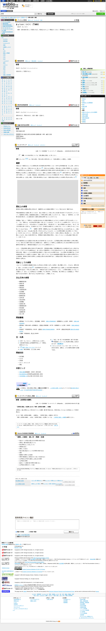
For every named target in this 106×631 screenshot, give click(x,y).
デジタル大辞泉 (22, 20)
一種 (24, 442)
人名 (4, 70)
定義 (84, 200)
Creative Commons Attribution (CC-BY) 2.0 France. (33, 569)
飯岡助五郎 (22, 295)
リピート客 (33, 480)
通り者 (84, 72)
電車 (4, 45)
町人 (36, 458)
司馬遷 (18, 220)
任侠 (22, 29)
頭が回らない (86, 185)
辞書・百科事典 (7, 74)
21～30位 (96, 177)
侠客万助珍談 (85, 118)
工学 (4, 51)
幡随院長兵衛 (22, 281)
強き (20, 440)
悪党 (30, 240)
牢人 (41, 250)
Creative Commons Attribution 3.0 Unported (32, 571)
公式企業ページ (67, 599)
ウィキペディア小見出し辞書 (26, 396)
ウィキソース (61, 341)
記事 (27, 406)
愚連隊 (30, 265)
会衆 (32, 483)
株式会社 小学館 (18, 547)
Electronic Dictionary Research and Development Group (61, 591)
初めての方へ (96, 10)
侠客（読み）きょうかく (28, 347)
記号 (3, 121)
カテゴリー (42, 145)
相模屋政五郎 (22, 305)
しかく (54, 480)
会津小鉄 (21, 297)
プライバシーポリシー (19, 605)
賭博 (75, 170)
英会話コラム (6, 126)
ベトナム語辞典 (83, 613)
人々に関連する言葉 (20, 483)
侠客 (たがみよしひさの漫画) (89, 112)
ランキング (36, 20)
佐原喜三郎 (22, 303)
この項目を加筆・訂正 (56, 388)
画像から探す (33, 600)
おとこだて (66, 29)
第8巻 (33, 134)
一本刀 (84, 90)
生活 (4, 59)
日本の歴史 (30, 388)
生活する (41, 456)
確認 (84, 203)
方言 (4, 72)
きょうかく (47, 480)
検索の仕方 (16, 600)
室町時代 (22, 240)
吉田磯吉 (21, 301)
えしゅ (35, 483)
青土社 (32, 333)
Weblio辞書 (92, 559)
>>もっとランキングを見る (97, 205)
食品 (4, 68)
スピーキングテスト (8, 134)
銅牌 (83, 82)
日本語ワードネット (19, 585)
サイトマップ (17, 607)
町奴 (41, 29)
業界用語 (5, 41)
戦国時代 (22, 214)
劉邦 (37, 216)
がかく (40, 480)
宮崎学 (26, 265)
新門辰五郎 (22, 293)
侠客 (21, 349)
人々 (30, 71)
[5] (30, 228)
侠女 (83, 104)
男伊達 (61, 29)
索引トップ (30, 20)
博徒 (51, 29)
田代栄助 (21, 307)
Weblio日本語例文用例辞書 (25, 433)
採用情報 (65, 602)
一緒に (22, 410)
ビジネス (5, 39)
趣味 (4, 63)
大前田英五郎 (22, 289)
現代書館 (37, 321)
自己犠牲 (21, 356)
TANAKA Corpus (5, 568)
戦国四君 (32, 214)
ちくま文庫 (65, 321)
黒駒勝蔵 (21, 285)
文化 (4, 57)
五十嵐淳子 (86, 195)
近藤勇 (37, 134)
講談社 (22, 136)
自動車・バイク (7, 47)
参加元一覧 (102, 10)
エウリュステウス (87, 180)
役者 (31, 454)
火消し (27, 177)
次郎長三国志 (20, 406)
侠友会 (84, 98)
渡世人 (64, 159)
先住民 (53, 483)
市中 (28, 458)
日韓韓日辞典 (36, 0)
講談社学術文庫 (66, 329)
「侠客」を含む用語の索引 (23, 534)
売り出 (33, 410)
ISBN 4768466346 (51, 321)
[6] (33, 267)
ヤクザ (21, 358)
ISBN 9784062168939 (48, 329)
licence (97, 591)
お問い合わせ (50, 599)
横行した (32, 458)
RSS (59, 621)
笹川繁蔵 (21, 291)
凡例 (41, 20)
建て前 (26, 29)
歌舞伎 (21, 454)
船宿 (50, 177)
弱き (27, 440)
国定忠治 (34, 174)
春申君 (40, 229)
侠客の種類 (22, 372)
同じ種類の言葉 (12, 17)
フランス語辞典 (83, 608)
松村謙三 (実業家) (87, 193)
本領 (40, 440)
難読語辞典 (20, 61)
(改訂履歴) (33, 559)
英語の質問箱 (6, 130)
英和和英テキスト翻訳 (24, 517)
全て (3, 37)
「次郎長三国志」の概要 (59, 417)
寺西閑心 (84, 92)
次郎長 (40, 406)
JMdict (24, 591)
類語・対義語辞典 (11, 0)
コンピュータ (6, 43)
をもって (26, 444)
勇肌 (83, 86)
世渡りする (34, 29)
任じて (30, 444)
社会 (18, 17)
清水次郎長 (41, 174)
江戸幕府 (56, 240)
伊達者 (68, 168)
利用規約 (16, 603)
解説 (50, 406)
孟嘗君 (35, 229)
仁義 (40, 115)
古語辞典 (43, 0)
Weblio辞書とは (17, 599)
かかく (61, 480)
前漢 (30, 216)
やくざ (70, 165)
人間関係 (22, 17)
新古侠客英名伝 (23, 374)
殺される (51, 410)
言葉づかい (38, 463)
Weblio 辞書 (97, 0)
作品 (69, 410)
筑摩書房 (59, 321)
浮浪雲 (21, 360)
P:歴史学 (34, 390)
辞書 (3, 0)
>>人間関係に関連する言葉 (69, 481)
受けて (31, 442)
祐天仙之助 (22, 309)
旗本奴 (20, 256)
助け (31, 440)
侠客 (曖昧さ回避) (43, 155)
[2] (27, 158)
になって (28, 410)
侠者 (72, 29)
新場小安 (21, 283)
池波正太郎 (22, 131)
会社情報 (65, 600)
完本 (22, 134)
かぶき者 (26, 170)
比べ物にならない (87, 198)
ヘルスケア (6, 61)
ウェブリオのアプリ (34, 599)
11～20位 (90, 177)
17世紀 (22, 248)
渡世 (25, 71)
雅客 (38, 480)
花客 (58, 480)
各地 (30, 456)
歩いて (37, 456)
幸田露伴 (27, 372)
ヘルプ (103, 0)
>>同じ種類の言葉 (59, 484)
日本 (29, 384)
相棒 (44, 406)
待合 (53, 177)
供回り (38, 483)
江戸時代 (21, 458)
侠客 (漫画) (85, 77)
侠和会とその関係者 (87, 102)
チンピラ (54, 220)
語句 (83, 84)
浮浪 (61, 256)
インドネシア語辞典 (84, 610)
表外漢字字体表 (24, 343)
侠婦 (83, 108)
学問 (4, 55)
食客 (37, 214)
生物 (4, 66)
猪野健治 (21, 321)
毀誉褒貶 (85, 183)
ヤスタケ (85, 190)
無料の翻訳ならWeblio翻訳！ (28, 5)
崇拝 (27, 442)
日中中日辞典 (28, 0)
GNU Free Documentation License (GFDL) (34, 562)
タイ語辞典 (82, 611)
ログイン (90, 0)
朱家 (46, 220)
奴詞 (20, 463)
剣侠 (83, 80)
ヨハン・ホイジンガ (24, 362)
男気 (25, 115)
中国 (17, 165)
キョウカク (23, 68)
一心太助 (28, 174)
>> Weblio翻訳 (101, 209)
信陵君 (45, 229)
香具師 (24, 456)
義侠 (18, 29)
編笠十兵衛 (49, 134)
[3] (42, 167)
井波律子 (21, 329)
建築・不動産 (6, 53)
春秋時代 (22, 212)
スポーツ (5, 64)
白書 (40, 134)
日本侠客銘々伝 (23, 376)
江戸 (25, 458)
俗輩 (50, 483)
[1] (26, 158)
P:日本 (26, 390)
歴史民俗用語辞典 (22, 105)
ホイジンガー (56, 345)
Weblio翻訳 (82, 603)
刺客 (52, 480)
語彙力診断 (6, 132)
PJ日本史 (39, 390)
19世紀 (57, 256)
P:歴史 (30, 390)
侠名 (83, 100)
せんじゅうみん (58, 483)
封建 (39, 209)
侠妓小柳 (84, 106)
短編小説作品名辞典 (23, 125)
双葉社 (41, 325)
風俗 (48, 209)
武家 (27, 463)
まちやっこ (45, 29)
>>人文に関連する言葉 (70, 484)
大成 (31, 134)
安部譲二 (70, 271)
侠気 (17, 115)
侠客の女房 (85, 114)
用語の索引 (33, 61)
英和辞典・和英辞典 (84, 602)
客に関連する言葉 (20, 480)
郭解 (50, 220)
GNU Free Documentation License (41, 557)
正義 (38, 222)
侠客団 (84, 119)
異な (17, 412)
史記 (63, 214)
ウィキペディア (22, 145)
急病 (84, 188)
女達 (83, 88)
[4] (76, 176)
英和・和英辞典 (19, 0)
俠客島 (84, 121)
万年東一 (46, 265)
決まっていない (62, 410)
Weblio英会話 (7, 128)
